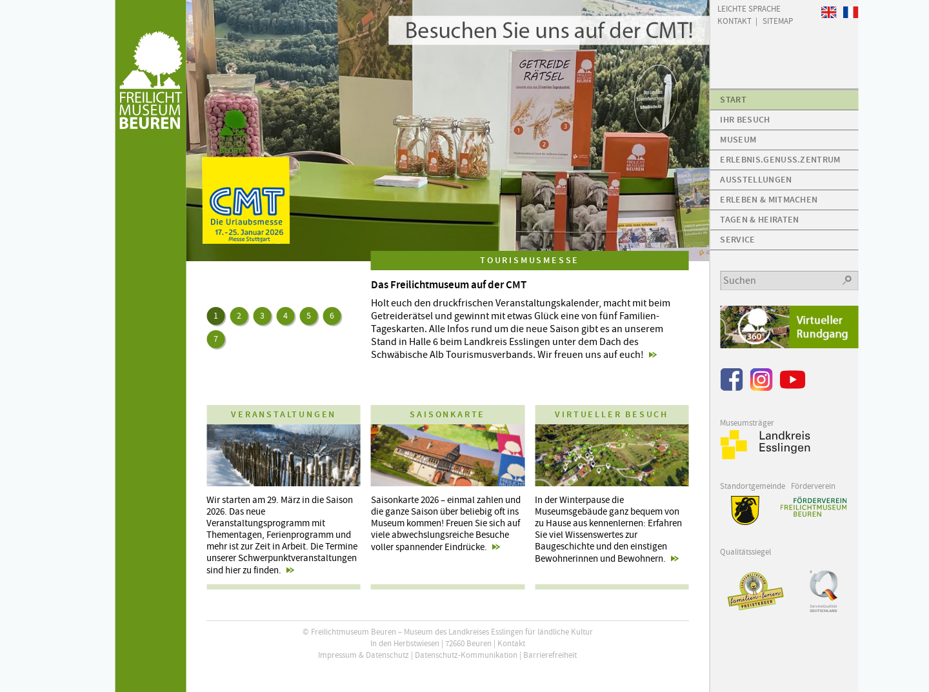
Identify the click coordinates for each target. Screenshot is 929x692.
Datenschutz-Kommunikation (466, 654)
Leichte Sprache (749, 8)
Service (737, 239)
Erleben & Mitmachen (768, 199)
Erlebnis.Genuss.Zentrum (780, 159)
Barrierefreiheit (550, 654)
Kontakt (511, 643)
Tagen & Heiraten (759, 219)
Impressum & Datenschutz (363, 654)
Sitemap (778, 20)
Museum (738, 139)
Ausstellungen (756, 179)
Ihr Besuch (745, 120)
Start (733, 100)
